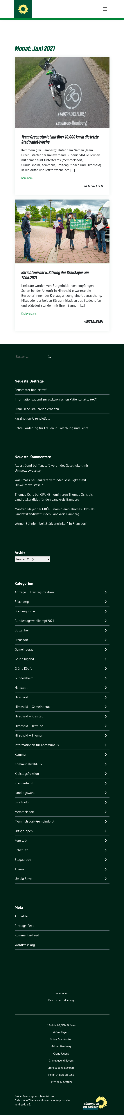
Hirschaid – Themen (29, 730)
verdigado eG (22, 1098)
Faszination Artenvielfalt (32, 413)
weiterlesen (93, 180)
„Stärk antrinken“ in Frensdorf (65, 518)
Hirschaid (21, 691)
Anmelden (22, 910)
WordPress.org (25, 939)
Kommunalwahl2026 (29, 758)
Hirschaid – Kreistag (29, 710)
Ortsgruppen (24, 825)
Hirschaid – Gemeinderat (32, 701)
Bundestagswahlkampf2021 (35, 615)
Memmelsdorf (24, 806)
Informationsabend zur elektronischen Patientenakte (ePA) (56, 394)
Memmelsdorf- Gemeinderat (34, 816)
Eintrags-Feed (24, 920)
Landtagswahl (25, 787)
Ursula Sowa (24, 873)
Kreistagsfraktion (27, 768)
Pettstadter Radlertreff (30, 384)
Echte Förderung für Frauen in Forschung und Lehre (52, 422)
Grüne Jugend (24, 653)
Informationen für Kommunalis (37, 739)
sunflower (43, 1094)
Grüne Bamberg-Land (44, 9)
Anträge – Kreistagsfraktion (34, 586)
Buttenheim (23, 624)
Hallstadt (21, 682)
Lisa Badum (23, 796)
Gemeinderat (24, 644)
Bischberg (22, 596)
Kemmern (27, 172)
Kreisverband (29, 308)
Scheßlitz (21, 844)
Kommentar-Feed (27, 929)
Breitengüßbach (26, 605)
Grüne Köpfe (23, 663)
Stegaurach (23, 854)
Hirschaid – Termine (29, 720)
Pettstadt (21, 835)
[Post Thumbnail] (62, 86)
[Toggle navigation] (105, 26)
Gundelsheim (24, 672)
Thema (19, 863)
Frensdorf (21, 634)
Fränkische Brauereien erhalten (37, 403)
